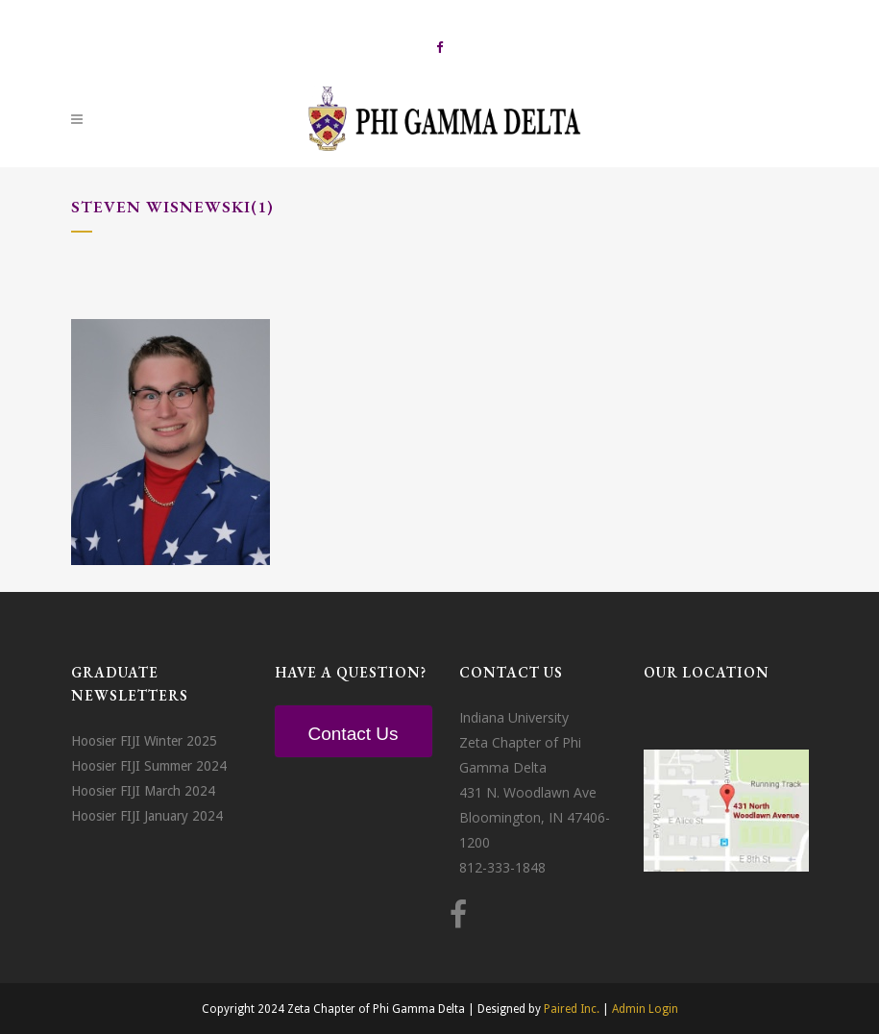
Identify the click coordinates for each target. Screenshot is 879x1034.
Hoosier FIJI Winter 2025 (144, 741)
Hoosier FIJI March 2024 (143, 791)
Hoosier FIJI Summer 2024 (149, 766)
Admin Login (645, 1009)
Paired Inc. (571, 1009)
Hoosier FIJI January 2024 (147, 816)
